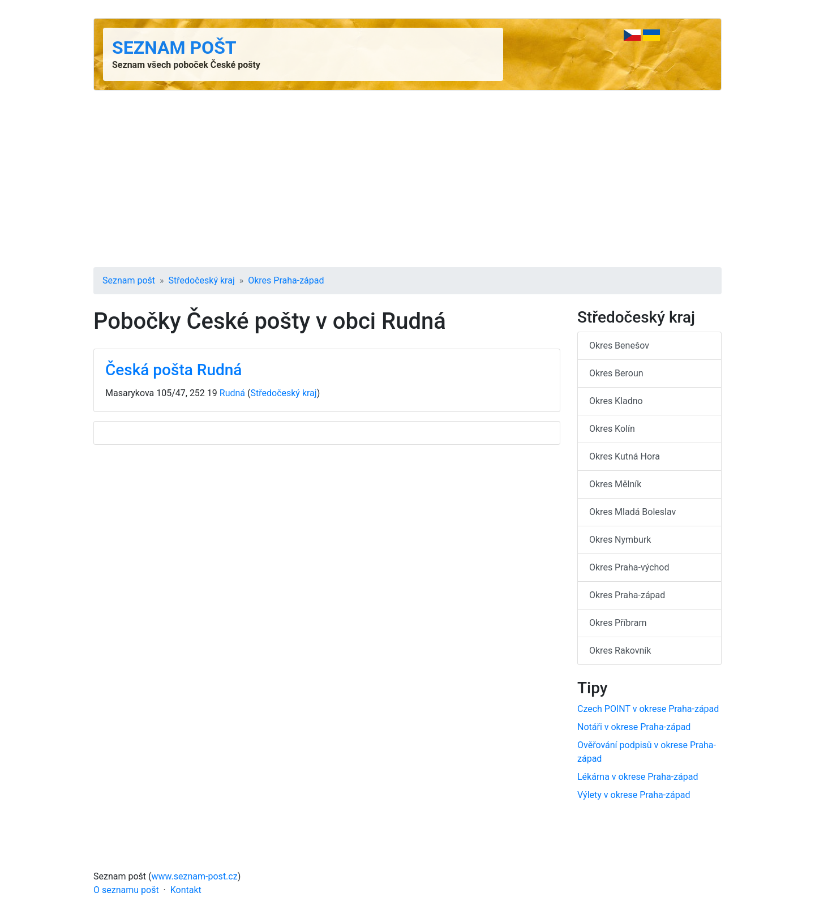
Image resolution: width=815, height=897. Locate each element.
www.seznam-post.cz (195, 876)
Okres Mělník (615, 484)
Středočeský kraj (202, 280)
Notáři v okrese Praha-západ (633, 727)
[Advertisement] (407, 179)
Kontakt (185, 890)
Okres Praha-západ (286, 280)
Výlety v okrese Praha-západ (633, 794)
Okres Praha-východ (629, 567)
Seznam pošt (174, 47)
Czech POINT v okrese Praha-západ (648, 708)
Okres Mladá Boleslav (632, 512)
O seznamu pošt (126, 890)
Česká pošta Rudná (173, 369)
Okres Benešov (619, 345)
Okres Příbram (617, 622)
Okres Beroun (616, 373)
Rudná (232, 393)
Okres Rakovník (620, 650)
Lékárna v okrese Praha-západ (637, 776)
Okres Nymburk (620, 539)
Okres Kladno (616, 401)
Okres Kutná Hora (624, 456)
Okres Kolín (612, 428)
